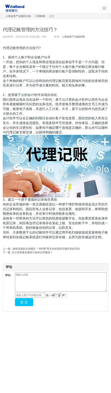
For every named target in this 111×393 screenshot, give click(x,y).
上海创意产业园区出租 (18, 16)
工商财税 (40, 16)
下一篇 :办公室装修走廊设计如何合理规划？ (28, 252)
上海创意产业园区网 (73, 36)
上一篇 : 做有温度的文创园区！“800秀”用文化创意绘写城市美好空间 (41, 248)
